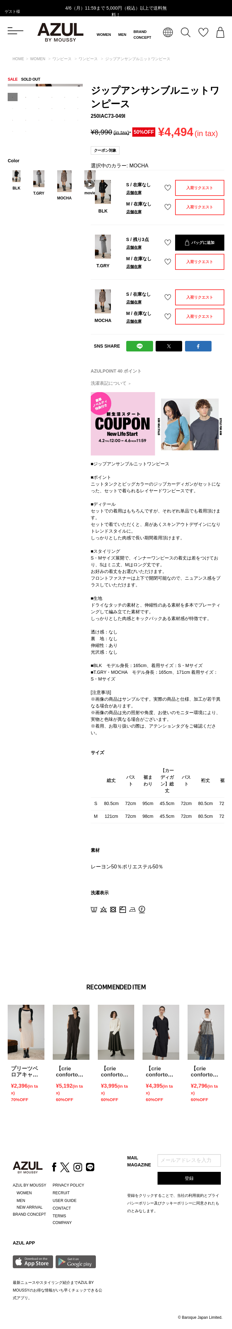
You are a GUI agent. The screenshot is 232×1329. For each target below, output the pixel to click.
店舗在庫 (134, 193)
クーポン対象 (105, 150)
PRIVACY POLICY (68, 1185)
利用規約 (196, 1195)
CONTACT (62, 1208)
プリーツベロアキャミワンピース (24, 1075)
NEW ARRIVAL (30, 1207)
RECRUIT (61, 1193)
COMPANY (62, 1222)
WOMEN (104, 34)
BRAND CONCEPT (29, 1214)
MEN (122, 34)
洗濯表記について (111, 383)
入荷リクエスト (199, 188)
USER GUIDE (65, 1200)
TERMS (59, 1216)
